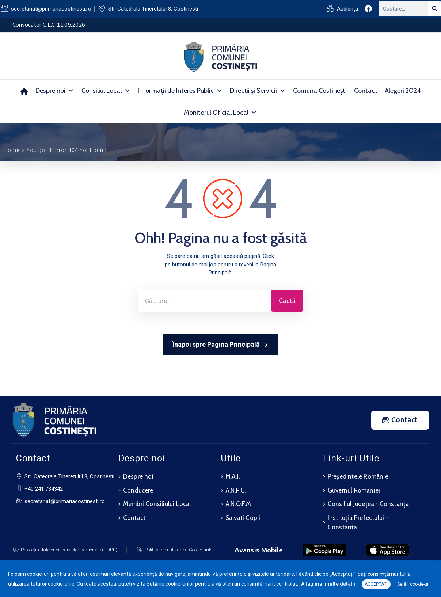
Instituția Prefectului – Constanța (358, 520)
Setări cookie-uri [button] (413, 584)
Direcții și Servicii (258, 91)
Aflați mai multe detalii (328, 584)
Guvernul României (354, 489)
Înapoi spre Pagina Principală (220, 345)
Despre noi (54, 91)
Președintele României (359, 476)
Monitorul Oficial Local (220, 112)
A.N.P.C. (235, 489)
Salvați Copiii (243, 516)
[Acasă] (24, 91)
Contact (365, 91)
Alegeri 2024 (403, 91)
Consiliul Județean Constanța (368, 502)
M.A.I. (232, 476)
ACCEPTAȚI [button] (376, 584)
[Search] (434, 8)
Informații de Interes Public (180, 91)
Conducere (138, 489)
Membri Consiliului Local (157, 502)
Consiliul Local (105, 91)
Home (11, 150)
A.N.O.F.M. (238, 502)
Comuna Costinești (320, 91)
